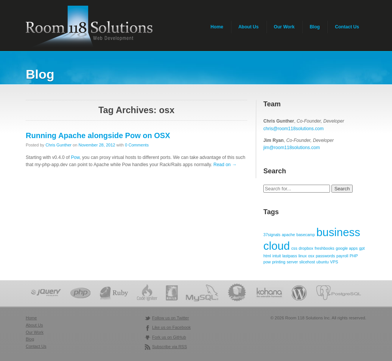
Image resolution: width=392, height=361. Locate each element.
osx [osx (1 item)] (311, 256)
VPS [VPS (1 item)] (334, 262)
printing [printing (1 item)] (278, 262)
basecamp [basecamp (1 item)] (305, 234)
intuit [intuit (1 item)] (276, 256)
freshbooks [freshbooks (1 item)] (324, 248)
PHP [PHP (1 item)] (354, 256)
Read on (224, 164)
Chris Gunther (58, 145)
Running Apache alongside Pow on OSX (98, 135)
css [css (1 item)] (294, 248)
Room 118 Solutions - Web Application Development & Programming (89, 27)
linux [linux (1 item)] (303, 256)
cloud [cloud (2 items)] (276, 246)
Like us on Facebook (171, 327)
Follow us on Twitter (170, 318)
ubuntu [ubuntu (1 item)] (322, 262)
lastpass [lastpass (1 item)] (289, 256)
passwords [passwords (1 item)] (325, 256)
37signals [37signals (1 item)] (271, 234)
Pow (75, 157)
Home (216, 27)
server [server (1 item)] (292, 262)
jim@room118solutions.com (291, 147)
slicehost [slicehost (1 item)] (307, 262)
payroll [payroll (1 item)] (342, 256)
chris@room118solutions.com (293, 128)
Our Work (284, 27)
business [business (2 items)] (338, 232)
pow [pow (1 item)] (267, 262)
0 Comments (137, 145)
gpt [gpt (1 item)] (362, 248)
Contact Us (347, 27)
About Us (248, 27)
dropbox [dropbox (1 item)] (306, 248)
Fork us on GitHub (169, 337)
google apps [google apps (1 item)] (347, 248)
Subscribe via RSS (169, 346)
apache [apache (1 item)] (288, 234)
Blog (315, 27)
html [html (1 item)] (267, 256)
